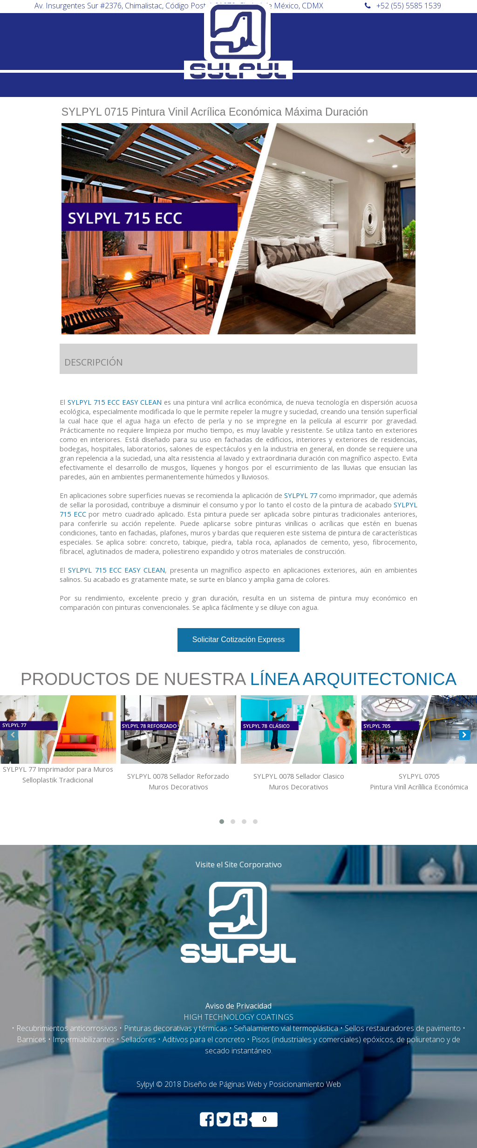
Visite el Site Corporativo (239, 864)
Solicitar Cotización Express (238, 639)
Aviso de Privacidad (238, 1006)
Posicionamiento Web (305, 1084)
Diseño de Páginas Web (222, 1084)
